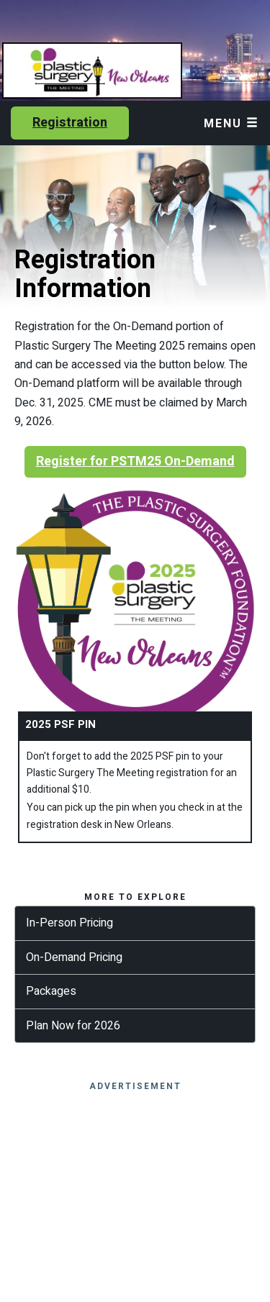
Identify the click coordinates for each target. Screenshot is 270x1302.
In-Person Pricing (69, 923)
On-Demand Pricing (74, 957)
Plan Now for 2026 (73, 1025)
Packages (51, 991)
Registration (69, 122)
